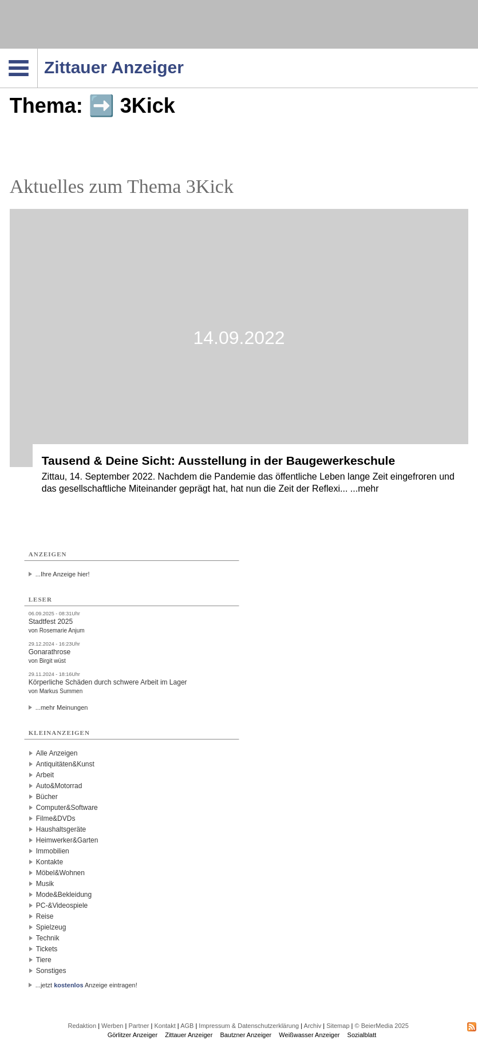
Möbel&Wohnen (60, 873)
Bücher (47, 797)
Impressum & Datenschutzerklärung (249, 1025)
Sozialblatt (362, 1034)
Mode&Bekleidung (64, 894)
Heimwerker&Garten (67, 840)
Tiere (44, 960)
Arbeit (45, 775)
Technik (48, 938)
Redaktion (82, 1025)
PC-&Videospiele (62, 905)
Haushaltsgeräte (61, 829)
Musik (45, 884)
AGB (186, 1025)
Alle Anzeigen (57, 753)
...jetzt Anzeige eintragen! (86, 985)
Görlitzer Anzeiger (132, 1034)
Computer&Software (67, 807)
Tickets (47, 949)
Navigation (37, 52)
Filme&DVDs (56, 818)
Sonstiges (51, 971)
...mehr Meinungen (61, 707)
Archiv (313, 1025)
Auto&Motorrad (59, 786)
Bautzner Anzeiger (245, 1034)
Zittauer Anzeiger (188, 1034)
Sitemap (337, 1025)
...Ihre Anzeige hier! (62, 574)
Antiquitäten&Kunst (65, 764)
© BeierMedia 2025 (381, 1025)
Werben (112, 1025)
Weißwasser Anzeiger (309, 1034)
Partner (138, 1025)
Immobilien (52, 851)
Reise (45, 916)
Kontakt (164, 1025)
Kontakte (49, 862)
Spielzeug (51, 927)
